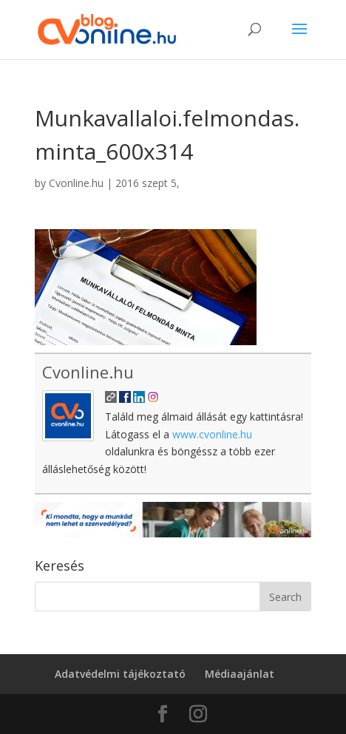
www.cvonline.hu (212, 434)
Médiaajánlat (239, 674)
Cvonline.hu (76, 183)
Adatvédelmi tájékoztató (120, 674)
